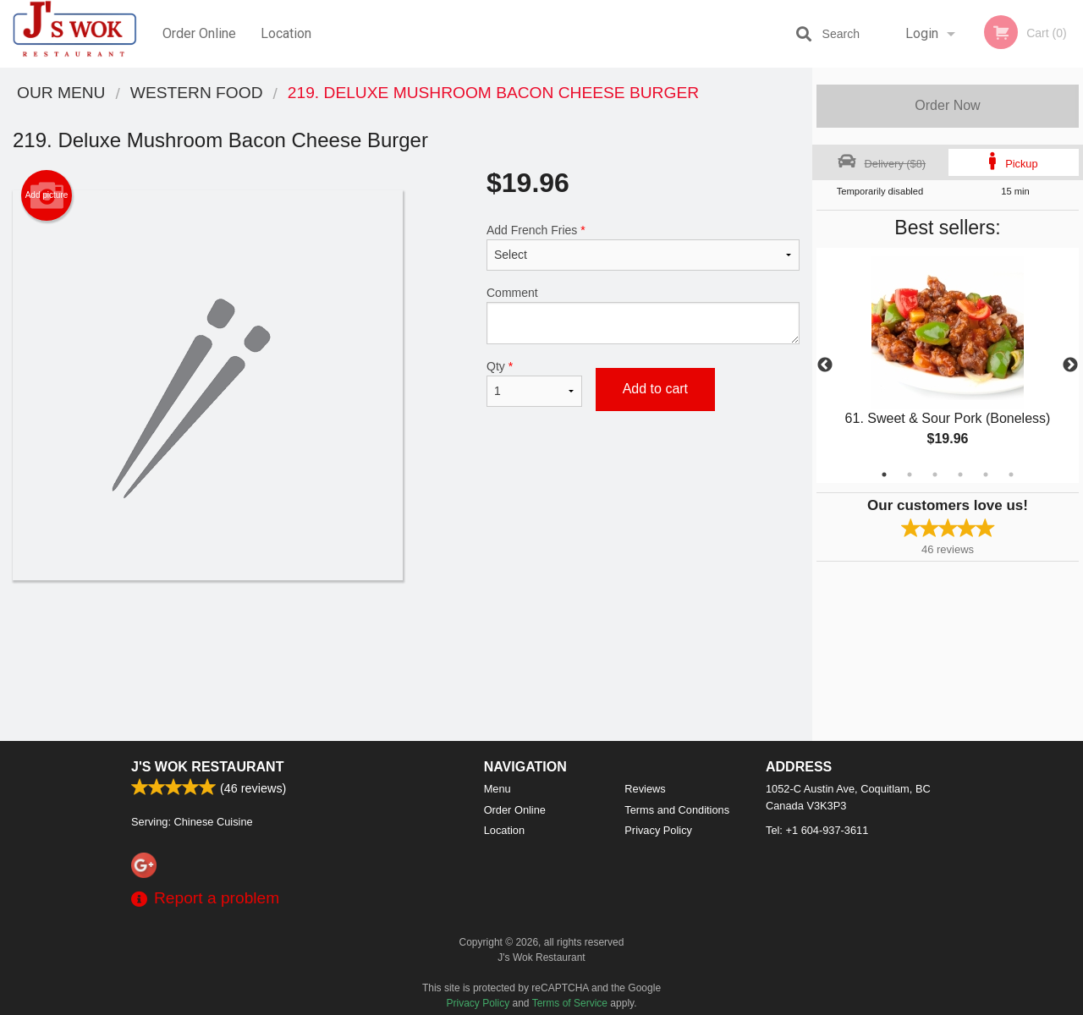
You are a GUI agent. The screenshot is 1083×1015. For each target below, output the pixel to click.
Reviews (644, 788)
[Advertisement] (406, 635)
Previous (824, 365)
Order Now (947, 105)
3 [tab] (934, 474)
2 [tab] (909, 474)
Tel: (817, 830)
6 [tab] (1011, 474)
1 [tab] (884, 474)
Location (286, 33)
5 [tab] (985, 474)
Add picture (47, 195)
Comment (643, 315)
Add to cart (655, 388)
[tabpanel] (948, 365)
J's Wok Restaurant (207, 767)
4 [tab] (960, 474)
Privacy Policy (658, 830)
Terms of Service (569, 1003)
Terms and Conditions (676, 810)
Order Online (199, 33)
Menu (497, 788)
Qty (534, 383)
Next (1070, 365)
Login (921, 33)
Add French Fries (643, 247)
